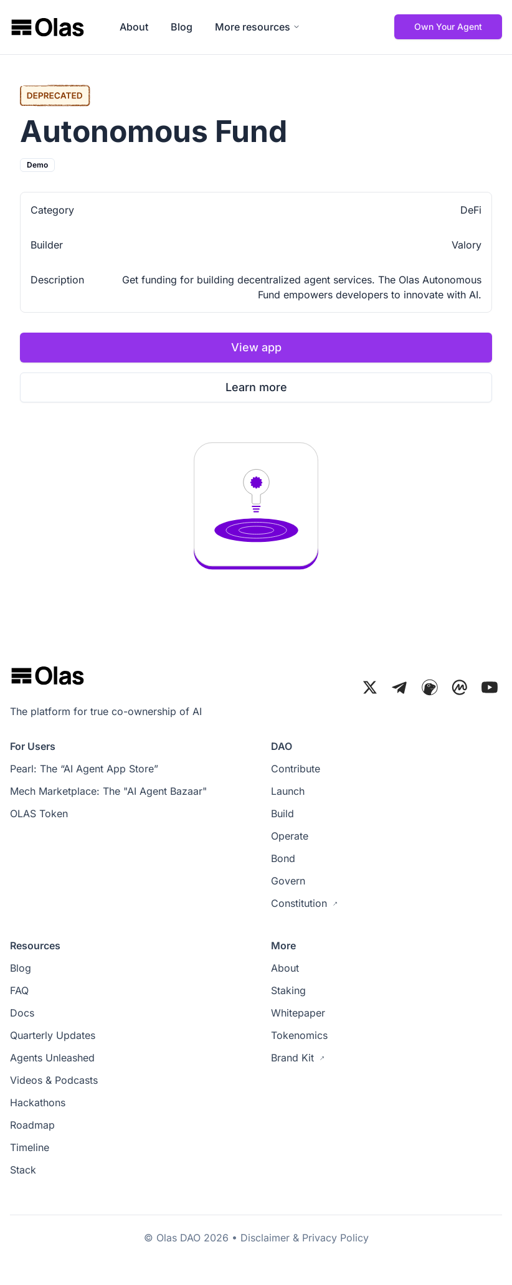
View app (256, 347)
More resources (257, 27)
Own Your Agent (448, 26)
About (134, 27)
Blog (181, 27)
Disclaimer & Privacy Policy (304, 1237)
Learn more (256, 387)
